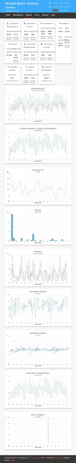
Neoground (59, 458)
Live (53, 15)
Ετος (37, 15)
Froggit (12, 460)
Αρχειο (45, 15)
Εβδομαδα (18, 15)
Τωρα (8, 15)
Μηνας (29, 15)
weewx (38, 458)
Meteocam (31, 458)
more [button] (55, 10)
